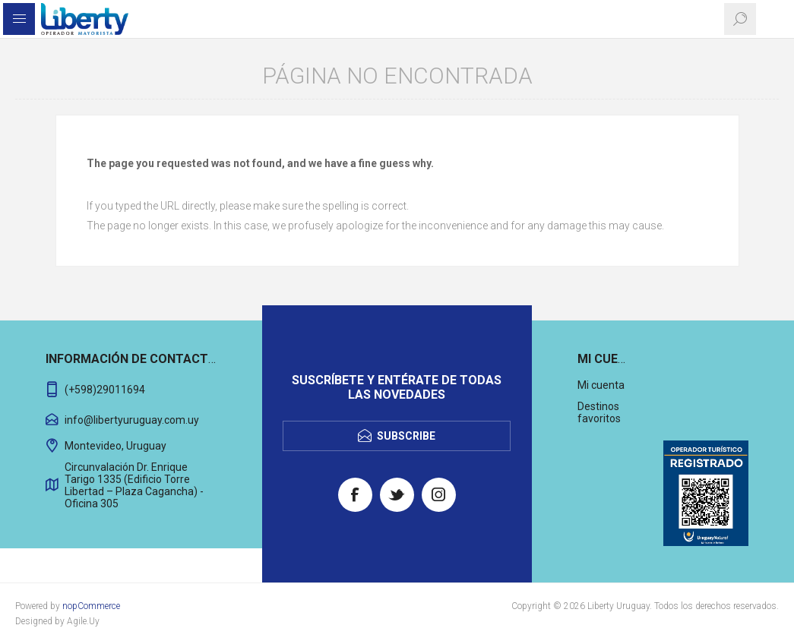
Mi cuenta (601, 385)
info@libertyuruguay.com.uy (132, 420)
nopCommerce (91, 606)
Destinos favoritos (599, 412)
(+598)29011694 (105, 390)
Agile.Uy (83, 621)
